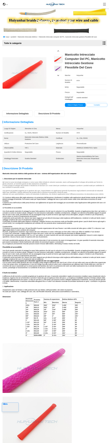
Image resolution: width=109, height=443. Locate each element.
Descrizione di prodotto (49, 114)
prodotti (13, 37)
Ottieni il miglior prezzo (75, 105)
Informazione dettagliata (17, 114)
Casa (7, 37)
